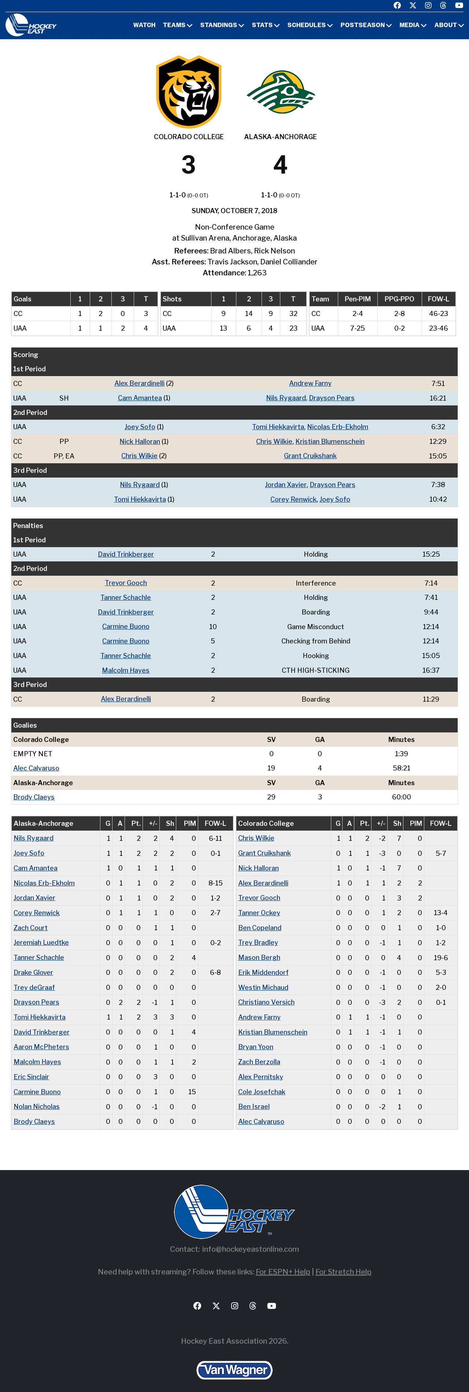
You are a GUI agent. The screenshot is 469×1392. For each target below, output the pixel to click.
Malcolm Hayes (125, 666)
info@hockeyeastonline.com (250, 1239)
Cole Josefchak (261, 1082)
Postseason (363, 25)
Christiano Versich (266, 994)
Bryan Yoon (255, 1038)
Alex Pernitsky (260, 1068)
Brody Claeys (34, 792)
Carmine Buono (125, 623)
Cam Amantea (140, 397)
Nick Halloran (139, 440)
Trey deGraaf (34, 980)
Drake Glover (33, 965)
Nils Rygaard (286, 397)
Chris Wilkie (274, 440)
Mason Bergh (259, 950)
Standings (218, 25)
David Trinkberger (126, 552)
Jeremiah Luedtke (41, 936)
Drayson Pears (332, 397)
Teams (174, 25)
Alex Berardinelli (139, 383)
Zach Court (31, 921)
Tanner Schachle (125, 595)
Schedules (307, 25)
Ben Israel (254, 1097)
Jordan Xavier (286, 483)
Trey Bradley (258, 936)
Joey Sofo (139, 426)
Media (410, 25)
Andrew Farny (310, 383)
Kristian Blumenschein (330, 440)
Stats (262, 25)
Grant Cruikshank (310, 455)
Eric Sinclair (31, 1068)
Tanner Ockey (259, 906)
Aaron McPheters (41, 1038)
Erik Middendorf (263, 965)
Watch (144, 25)
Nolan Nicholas (37, 1097)
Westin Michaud (263, 980)
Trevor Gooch (126, 580)
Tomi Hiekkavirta (278, 426)
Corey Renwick (293, 497)
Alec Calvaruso (36, 764)
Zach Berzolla (259, 1053)
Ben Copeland (259, 921)
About (446, 25)
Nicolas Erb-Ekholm (338, 426)
